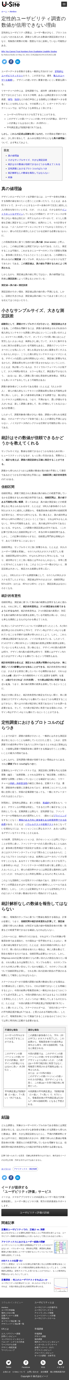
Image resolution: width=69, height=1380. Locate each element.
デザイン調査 (40, 1336)
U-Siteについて (18, 1372)
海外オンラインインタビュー (46, 1342)
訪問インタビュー (9, 1336)
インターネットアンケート (45, 1345)
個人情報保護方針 (57, 1372)
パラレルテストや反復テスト (39, 824)
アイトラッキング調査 (44, 1313)
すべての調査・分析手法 (44, 1356)
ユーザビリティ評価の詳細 (34, 1212)
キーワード (6, 1169)
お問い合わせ (33, 1372)
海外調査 (38, 1339)
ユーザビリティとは (44, 1302)
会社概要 (44, 1372)
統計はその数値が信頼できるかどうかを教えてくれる (34, 164)
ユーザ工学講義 (8, 1310)
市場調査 (38, 1329)
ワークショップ (8, 1350)
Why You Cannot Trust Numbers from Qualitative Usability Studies (29, 51)
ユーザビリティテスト (44, 1310)
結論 (10, 177)
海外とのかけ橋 (8, 1313)
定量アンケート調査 (9, 1316)
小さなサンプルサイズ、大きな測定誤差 (27, 160)
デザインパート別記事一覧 (12, 1324)
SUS (17, 99)
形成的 (46, 803)
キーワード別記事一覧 (10, 1321)
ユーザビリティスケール (44, 1318)
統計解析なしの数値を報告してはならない (28, 173)
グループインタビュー (44, 1353)
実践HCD (5, 1318)
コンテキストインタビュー (12, 1339)
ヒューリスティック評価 (44, 1316)
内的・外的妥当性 (18, 783)
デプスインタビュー (43, 1350)
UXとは (5, 1329)
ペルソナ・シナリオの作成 (12, 1342)
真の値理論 (13, 155)
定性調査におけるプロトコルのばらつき (27, 168)
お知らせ (7, 1372)
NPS (10, 99)
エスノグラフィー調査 (10, 1334)
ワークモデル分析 (9, 1345)
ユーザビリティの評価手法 (45, 1307)
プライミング (60, 816)
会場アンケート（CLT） (44, 1347)
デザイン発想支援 (9, 1347)
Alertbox (4, 1307)
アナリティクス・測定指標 (25, 1169)
